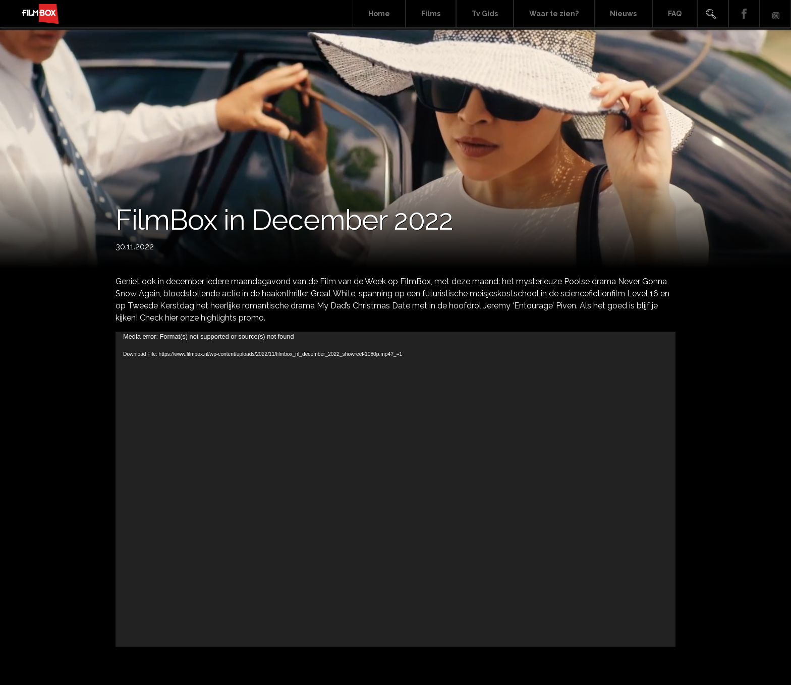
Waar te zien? (554, 14)
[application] (395, 489)
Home (379, 14)
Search (712, 14)
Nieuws (623, 14)
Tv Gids (485, 14)
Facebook (744, 14)
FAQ (675, 14)
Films (430, 14)
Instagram (775, 14)
